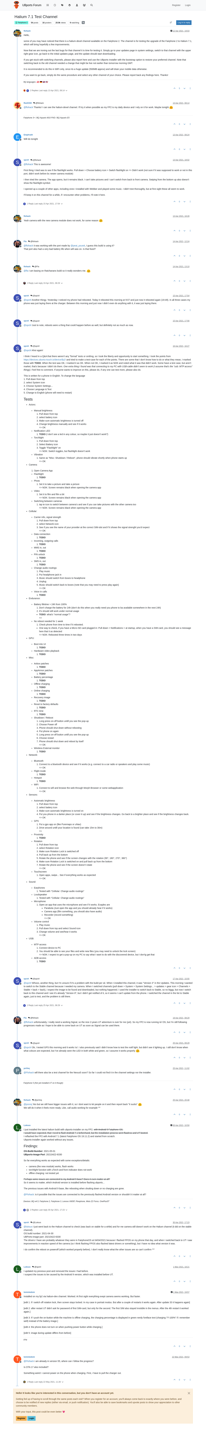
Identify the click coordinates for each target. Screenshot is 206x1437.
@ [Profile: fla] (26, 270)
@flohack (38, 103)
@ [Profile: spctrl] (27, 300)
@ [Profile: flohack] (28, 107)
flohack (27, 31)
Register (21, 1418)
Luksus (27, 1125)
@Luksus (35, 1222)
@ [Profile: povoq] (28, 1104)
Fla (25, 241)
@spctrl (34, 296)
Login (31, 1418)
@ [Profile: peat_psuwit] (78, 245)
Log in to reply (184, 22)
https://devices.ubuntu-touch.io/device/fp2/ (45, 359)
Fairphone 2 (21, 23)
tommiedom (29, 1292)
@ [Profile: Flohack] (29, 1072)
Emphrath (28, 135)
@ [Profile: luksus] (28, 1226)
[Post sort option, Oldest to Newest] (171, 22)
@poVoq (37, 1100)
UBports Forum (32, 5)
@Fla (35, 266)
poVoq (27, 1068)
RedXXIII (28, 103)
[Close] (189, 1393)
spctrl (26, 160)
